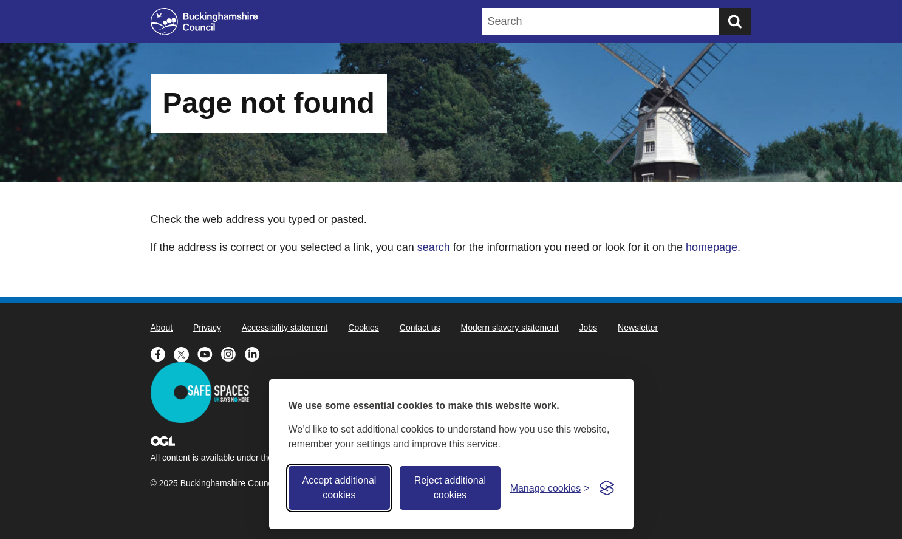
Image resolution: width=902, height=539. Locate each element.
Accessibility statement (285, 327)
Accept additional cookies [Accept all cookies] (339, 487)
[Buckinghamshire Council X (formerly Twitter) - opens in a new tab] (185, 353)
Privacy (207, 327)
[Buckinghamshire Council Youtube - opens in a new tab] (209, 353)
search (433, 247)
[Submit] (735, 21)
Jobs (588, 327)
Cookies (363, 327)
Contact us (420, 327)
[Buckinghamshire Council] (204, 21)
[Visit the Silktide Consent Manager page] (607, 488)
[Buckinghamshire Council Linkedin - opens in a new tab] (255, 353)
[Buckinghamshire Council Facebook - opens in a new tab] (162, 353)
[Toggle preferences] (550, 488)
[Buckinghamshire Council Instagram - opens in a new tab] (233, 353)
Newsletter (638, 327)
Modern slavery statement (510, 327)
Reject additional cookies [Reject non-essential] (450, 487)
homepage (711, 247)
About (162, 327)
